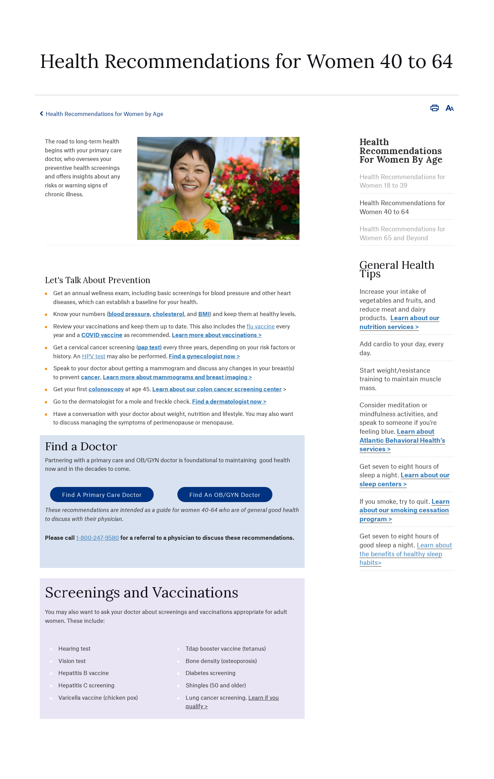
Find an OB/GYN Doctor (224, 494)
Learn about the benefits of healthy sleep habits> (406, 553)
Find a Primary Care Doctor (102, 494)
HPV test (93, 355)
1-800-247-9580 (97, 537)
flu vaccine (261, 326)
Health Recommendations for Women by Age (104, 113)
